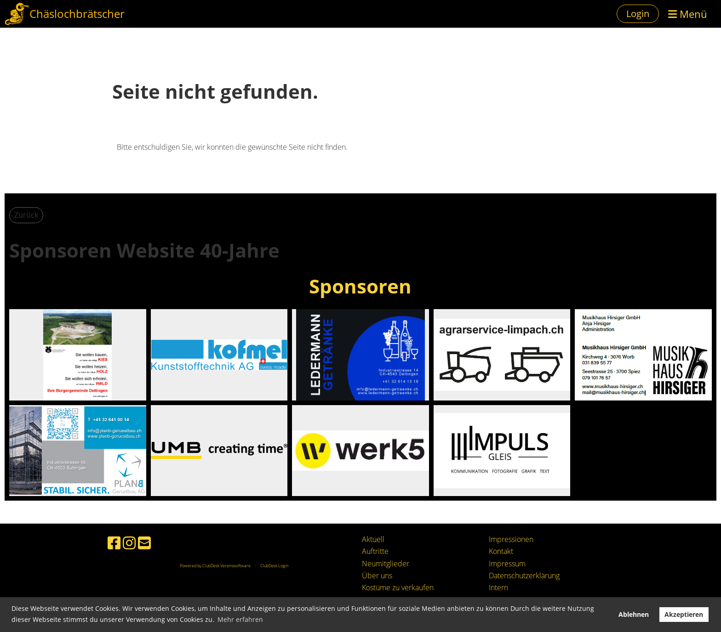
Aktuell (373, 539)
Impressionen (511, 539)
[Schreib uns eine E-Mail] (144, 543)
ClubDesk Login (274, 566)
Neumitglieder (385, 564)
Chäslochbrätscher (77, 13)
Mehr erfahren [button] (240, 619)
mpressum (508, 564)
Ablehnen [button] (633, 614)
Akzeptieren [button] (683, 614)
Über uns (377, 575)
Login (637, 13)
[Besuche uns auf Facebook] (114, 543)
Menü (687, 14)
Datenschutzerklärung (524, 575)
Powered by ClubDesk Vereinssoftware (215, 566)
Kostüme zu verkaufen (398, 587)
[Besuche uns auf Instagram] (129, 543)
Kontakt (501, 551)
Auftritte (375, 551)
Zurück (26, 215)
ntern (499, 587)
